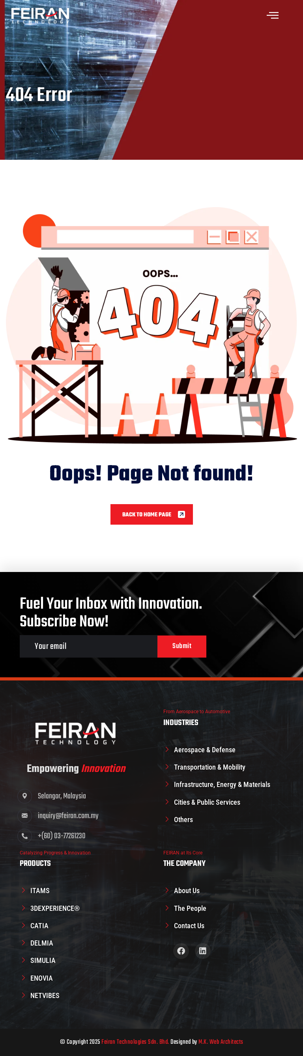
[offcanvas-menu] (272, 15)
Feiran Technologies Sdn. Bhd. (135, 1042)
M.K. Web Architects (220, 1042)
